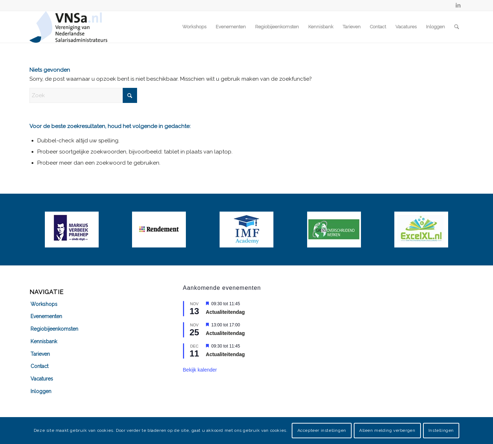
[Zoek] (457, 27)
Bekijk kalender (200, 370)
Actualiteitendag (225, 312)
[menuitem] (194, 27)
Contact (39, 366)
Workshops (43, 304)
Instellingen (441, 430)
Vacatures (41, 379)
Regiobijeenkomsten (54, 329)
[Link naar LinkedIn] (458, 5)
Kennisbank (43, 341)
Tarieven (40, 354)
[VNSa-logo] (68, 27)
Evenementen (46, 316)
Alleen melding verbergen (387, 430)
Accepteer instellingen (321, 430)
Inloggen (40, 391)
